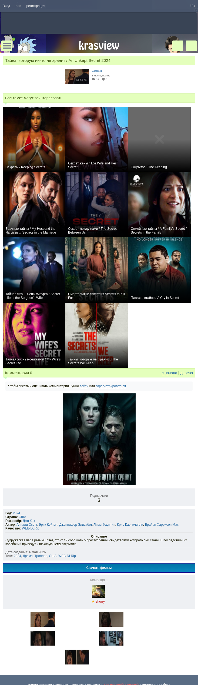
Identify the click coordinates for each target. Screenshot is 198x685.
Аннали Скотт (26, 525)
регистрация (35, 6)
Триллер (41, 556)
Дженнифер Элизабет (75, 525)
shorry (98, 600)
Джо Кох (29, 521)
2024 (16, 513)
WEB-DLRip (30, 528)
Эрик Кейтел (48, 525)
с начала (169, 373)
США (22, 517)
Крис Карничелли (130, 525)
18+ (192, 6)
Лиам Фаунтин (104, 525)
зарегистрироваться (111, 386)
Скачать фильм (99, 568)
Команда (99, 580)
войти (84, 386)
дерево (186, 373)
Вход (6, 6)
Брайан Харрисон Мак (161, 525)
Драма (27, 556)
